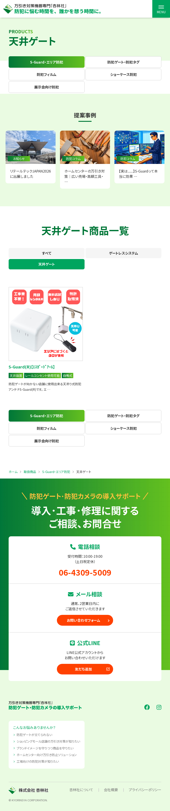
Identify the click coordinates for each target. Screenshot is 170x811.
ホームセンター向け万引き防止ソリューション (47, 755)
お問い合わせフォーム (83, 620)
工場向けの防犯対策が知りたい (38, 761)
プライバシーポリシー (145, 789)
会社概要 (111, 789)
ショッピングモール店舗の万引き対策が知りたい (48, 741)
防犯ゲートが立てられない (34, 734)
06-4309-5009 (85, 572)
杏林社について (81, 789)
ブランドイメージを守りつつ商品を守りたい (45, 748)
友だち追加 (92, 669)
